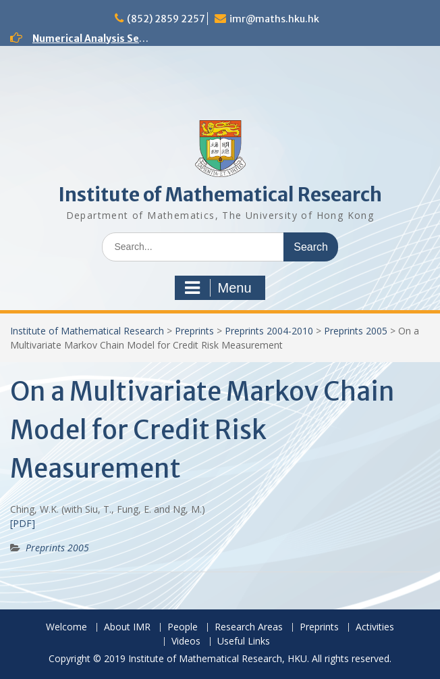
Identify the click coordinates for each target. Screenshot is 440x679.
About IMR (127, 627)
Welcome (66, 627)
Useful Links (243, 641)
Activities (375, 627)
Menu (218, 288)
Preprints (194, 330)
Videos (185, 641)
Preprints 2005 (355, 330)
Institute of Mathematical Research (220, 194)
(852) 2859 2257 (166, 19)
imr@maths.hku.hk (274, 19)
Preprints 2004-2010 (269, 330)
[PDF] (22, 523)
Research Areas (249, 627)
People (182, 627)
